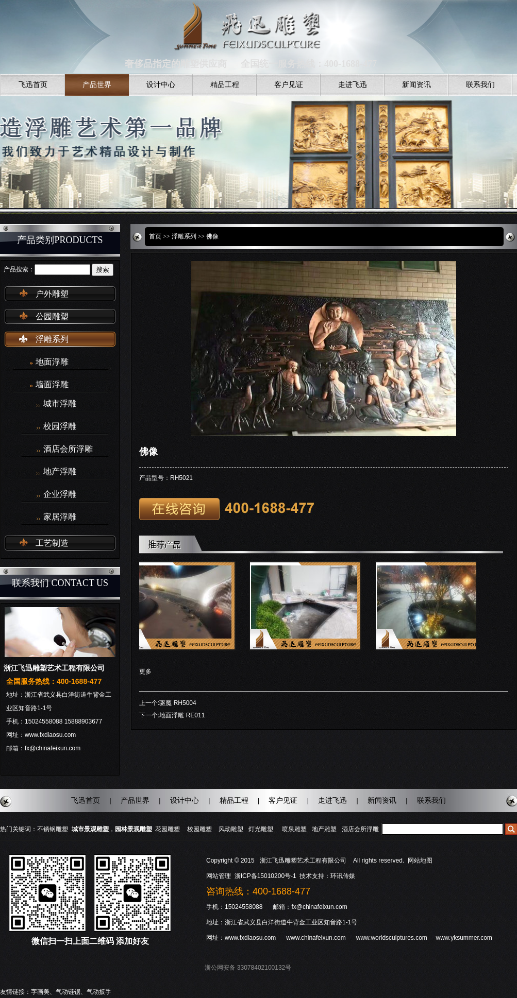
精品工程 (224, 85)
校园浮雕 (59, 426)
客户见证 (288, 85)
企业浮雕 (59, 494)
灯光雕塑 (260, 829)
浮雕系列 (52, 339)
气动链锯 (68, 991)
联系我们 (480, 85)
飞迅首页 (33, 85)
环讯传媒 (342, 876)
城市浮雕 (59, 404)
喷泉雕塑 (294, 829)
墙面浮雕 (52, 384)
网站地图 (420, 860)
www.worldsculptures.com (391, 937)
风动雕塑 (231, 829)
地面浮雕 (52, 361)
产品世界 (96, 85)
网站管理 (218, 876)
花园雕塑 (167, 829)
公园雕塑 (52, 316)
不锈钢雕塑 (52, 829)
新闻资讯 (416, 85)
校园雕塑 (199, 829)
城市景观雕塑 (90, 829)
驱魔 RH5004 (177, 703)
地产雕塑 (324, 829)
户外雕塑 (52, 293)
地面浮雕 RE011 (182, 715)
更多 (145, 671)
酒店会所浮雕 (68, 449)
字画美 (40, 991)
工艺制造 (52, 543)
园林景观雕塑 (133, 829)
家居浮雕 (59, 517)
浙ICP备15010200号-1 (266, 876)
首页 (155, 236)
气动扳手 (99, 991)
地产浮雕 (59, 472)
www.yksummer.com (464, 937)
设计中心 (160, 85)
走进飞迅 (352, 85)
